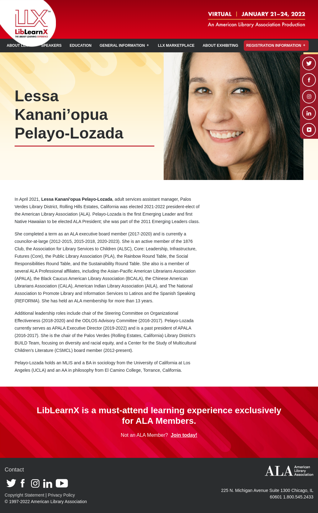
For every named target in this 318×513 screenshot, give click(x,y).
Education (80, 45)
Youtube (62, 483)
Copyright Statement (24, 495)
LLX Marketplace (176, 45)
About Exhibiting (220, 45)
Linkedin (47, 483)
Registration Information (273, 45)
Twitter (11, 484)
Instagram (35, 483)
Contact (14, 470)
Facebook (24, 484)
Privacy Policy (61, 495)
